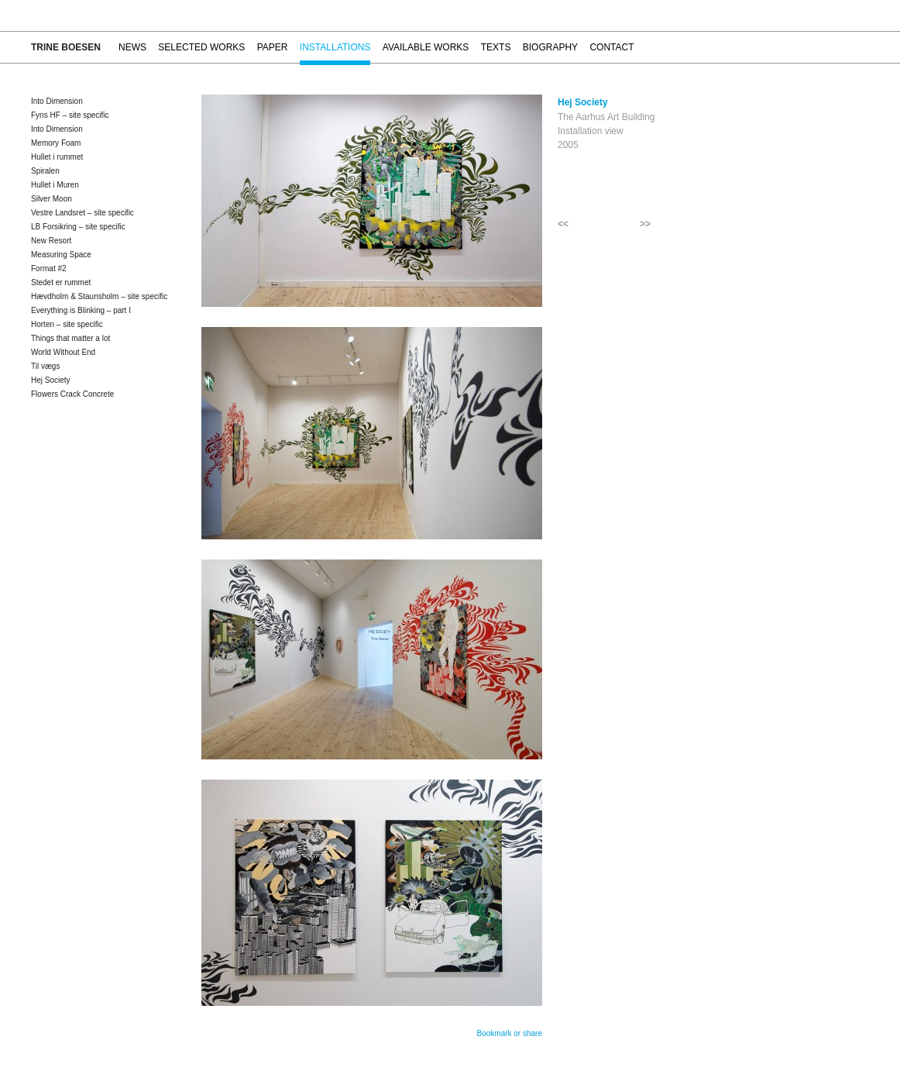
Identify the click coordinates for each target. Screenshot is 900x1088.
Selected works (201, 47)
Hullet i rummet (57, 157)
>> (645, 224)
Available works (426, 47)
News (132, 47)
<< (563, 224)
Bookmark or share (509, 1033)
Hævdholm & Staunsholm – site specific (99, 296)
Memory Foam (56, 143)
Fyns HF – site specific (70, 115)
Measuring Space (61, 254)
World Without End (63, 352)
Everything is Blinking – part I (81, 310)
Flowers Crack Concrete (72, 394)
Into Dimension (57, 101)
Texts (496, 47)
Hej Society (50, 380)
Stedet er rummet (61, 282)
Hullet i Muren (55, 185)
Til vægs (45, 366)
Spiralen (45, 171)
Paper (272, 47)
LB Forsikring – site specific (78, 226)
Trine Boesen (66, 47)
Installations (335, 47)
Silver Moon (51, 199)
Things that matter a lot (70, 338)
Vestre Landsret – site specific (82, 212)
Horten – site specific (67, 324)
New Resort (51, 240)
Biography (550, 47)
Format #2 (49, 268)
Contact (611, 47)
